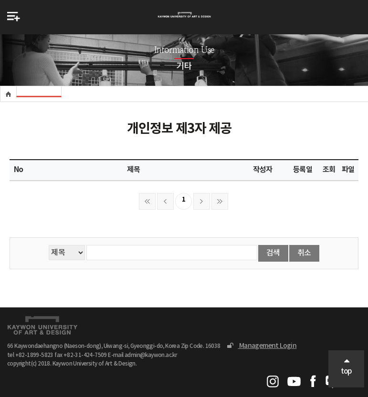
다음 (201, 201)
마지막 (219, 201)
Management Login (261, 346)
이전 (165, 201)
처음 (147, 201)
